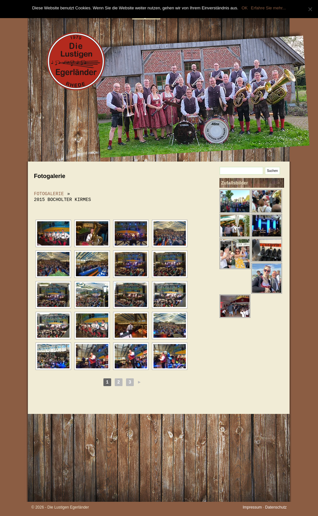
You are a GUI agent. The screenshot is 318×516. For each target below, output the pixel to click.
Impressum (252, 507)
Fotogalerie (49, 194)
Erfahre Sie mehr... (268, 7)
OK (244, 7)
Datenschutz (276, 507)
